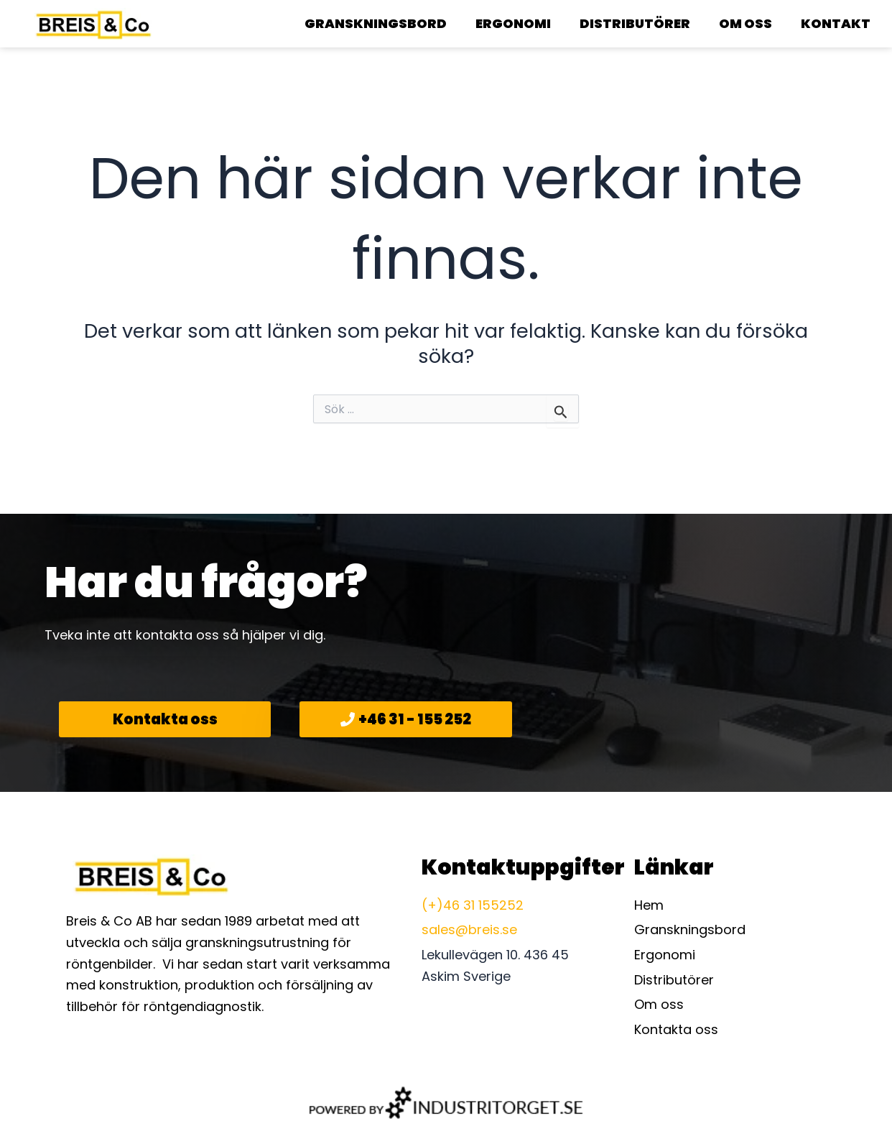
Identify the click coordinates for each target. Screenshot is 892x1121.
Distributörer (635, 23)
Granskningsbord (376, 23)
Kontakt (835, 23)
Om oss (745, 23)
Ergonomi (513, 23)
